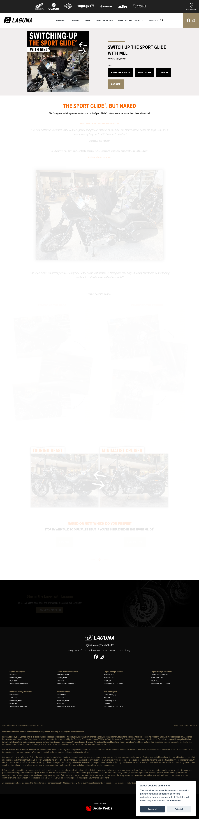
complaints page (131, 782)
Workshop (108, 20)
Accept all (152, 809)
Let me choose (173, 800)
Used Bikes (75, 20)
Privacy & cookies (191, 725)
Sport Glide (144, 72)
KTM (105, 650)
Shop (98, 20)
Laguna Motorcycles (17, 671)
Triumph (121, 650)
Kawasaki (96, 650)
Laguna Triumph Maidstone (161, 671)
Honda (87, 650)
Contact (152, 20)
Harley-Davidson (120, 72)
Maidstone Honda (63, 691)
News (120, 20)
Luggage (163, 72)
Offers (88, 20)
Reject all (179, 809)
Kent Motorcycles (110, 691)
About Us (139, 20)
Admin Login (178, 725)
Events (128, 20)
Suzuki (112, 650)
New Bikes (61, 20)
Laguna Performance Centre (67, 671)
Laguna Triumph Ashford (113, 671)
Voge (129, 650)
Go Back (115, 84)
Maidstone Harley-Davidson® (20, 691)
